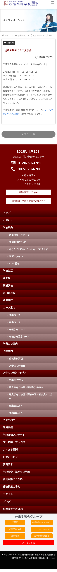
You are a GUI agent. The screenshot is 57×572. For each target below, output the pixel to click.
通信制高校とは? (17, 242)
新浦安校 (8, 285)
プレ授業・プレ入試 (14, 442)
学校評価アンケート (14, 434)
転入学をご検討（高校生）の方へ (26, 387)
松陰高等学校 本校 (13, 509)
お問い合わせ (10, 457)
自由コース (15, 322)
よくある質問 (10, 449)
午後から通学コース (19, 336)
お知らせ (9, 43)
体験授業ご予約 (11, 486)
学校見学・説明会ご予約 (16, 472)
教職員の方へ (16, 412)
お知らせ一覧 (28, 134)
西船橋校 (8, 300)
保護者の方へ (16, 405)
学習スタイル (16, 256)
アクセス (8, 494)
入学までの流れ (17, 365)
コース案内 (9, 307)
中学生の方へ (16, 380)
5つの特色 (14, 263)
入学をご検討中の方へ (15, 373)
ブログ (6, 501)
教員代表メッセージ (19, 235)
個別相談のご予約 (12, 479)
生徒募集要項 (16, 358)
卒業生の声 (9, 420)
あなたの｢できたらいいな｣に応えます (28, 249)
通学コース (15, 315)
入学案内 (8, 351)
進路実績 (8, 427)
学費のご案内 (10, 343)
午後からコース (17, 329)
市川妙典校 (9, 293)
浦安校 (6, 278)
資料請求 (8, 464)
